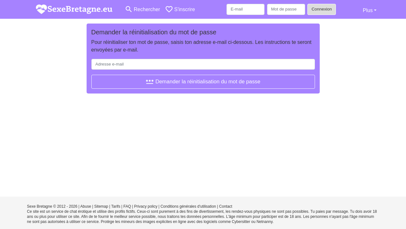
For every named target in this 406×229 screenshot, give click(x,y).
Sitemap (101, 206)
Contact (225, 206)
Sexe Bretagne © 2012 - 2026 (52, 206)
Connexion (321, 9)
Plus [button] (368, 10)
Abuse (85, 206)
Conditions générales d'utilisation (188, 206)
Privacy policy (145, 206)
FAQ (127, 206)
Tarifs (116, 206)
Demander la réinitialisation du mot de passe (203, 81)
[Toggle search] (142, 9)
